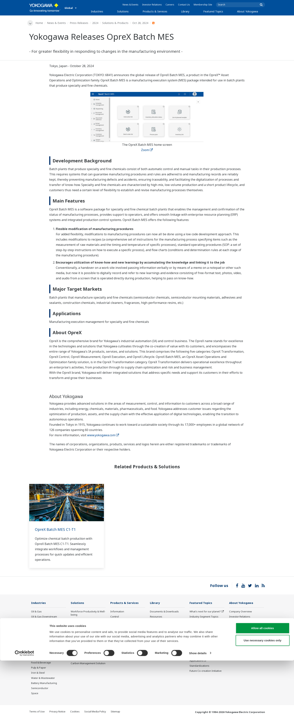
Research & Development (243, 632)
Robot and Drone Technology (206, 647)
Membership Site (203, 4)
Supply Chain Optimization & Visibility (87, 648)
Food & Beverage (41, 663)
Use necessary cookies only (262, 699)
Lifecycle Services (120, 637)
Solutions (123, 11)
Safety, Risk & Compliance (86, 620)
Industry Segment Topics (204, 616)
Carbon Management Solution (88, 663)
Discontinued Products (123, 656)
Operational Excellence (84, 633)
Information (117, 611)
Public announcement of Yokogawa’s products (124, 649)
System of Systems (200, 627)
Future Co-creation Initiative (206, 671)
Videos (154, 622)
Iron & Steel (38, 673)
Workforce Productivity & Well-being (88, 613)
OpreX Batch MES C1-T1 (56, 529)
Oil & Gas (36, 611)
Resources (156, 616)
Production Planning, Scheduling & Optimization (86, 657)
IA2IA (193, 632)
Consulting (116, 627)
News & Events (130, 4)
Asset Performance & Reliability (83, 626)
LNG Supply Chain (41, 622)
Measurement (118, 622)
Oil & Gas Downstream (44, 616)
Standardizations (199, 666)
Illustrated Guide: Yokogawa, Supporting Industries (245, 654)
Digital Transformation (202, 637)
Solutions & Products (116, 23)
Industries (97, 11)
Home (39, 23)
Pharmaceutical (40, 657)
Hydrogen (37, 642)
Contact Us (184, 4)
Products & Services (155, 11)
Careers (170, 4)
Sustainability (237, 622)
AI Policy (234, 647)
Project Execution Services (125, 632)
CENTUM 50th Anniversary (205, 652)
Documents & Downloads (164, 611)
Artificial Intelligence (201, 642)
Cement (35, 652)
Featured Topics (213, 11)
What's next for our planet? (205, 611)
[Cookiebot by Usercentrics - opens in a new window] (24, 711)
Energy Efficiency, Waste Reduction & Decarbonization (87, 640)
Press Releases (79, 23)
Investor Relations (152, 4)
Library (185, 11)
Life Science (117, 642)
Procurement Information (243, 637)
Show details (198, 711)
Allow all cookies (262, 686)
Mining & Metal (39, 647)
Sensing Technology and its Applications (205, 659)
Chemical (36, 627)
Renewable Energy (42, 637)
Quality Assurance (239, 642)
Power (34, 632)
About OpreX (197, 622)
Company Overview (240, 611)
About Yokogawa (247, 11)
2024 (96, 23)
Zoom (147, 150)
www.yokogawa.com (103, 435)
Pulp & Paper (38, 668)
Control (114, 616)
